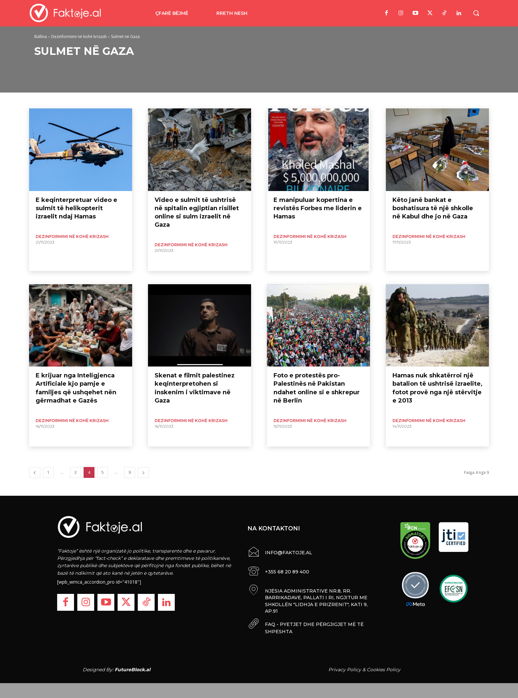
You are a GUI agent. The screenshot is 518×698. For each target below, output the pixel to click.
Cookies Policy (383, 668)
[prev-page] (34, 472)
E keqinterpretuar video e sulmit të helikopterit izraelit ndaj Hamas (76, 208)
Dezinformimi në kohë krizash (79, 36)
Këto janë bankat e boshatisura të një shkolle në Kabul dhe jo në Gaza (432, 208)
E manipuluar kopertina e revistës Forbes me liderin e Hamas (318, 208)
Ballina (40, 36)
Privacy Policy (344, 668)
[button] (476, 12)
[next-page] (143, 472)
